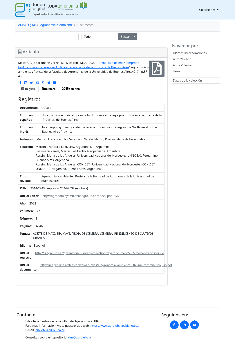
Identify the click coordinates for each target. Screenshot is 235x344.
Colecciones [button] (207, 10)
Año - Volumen (183, 65)
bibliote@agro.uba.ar (50, 330)
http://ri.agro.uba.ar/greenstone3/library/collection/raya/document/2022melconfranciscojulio (99, 253)
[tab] (28, 89)
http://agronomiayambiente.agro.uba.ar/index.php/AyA (80, 196)
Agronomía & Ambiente (56, 25)
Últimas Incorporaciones (190, 53)
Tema (176, 71)
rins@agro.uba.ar (80, 337)
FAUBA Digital (26, 25)
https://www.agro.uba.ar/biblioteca (114, 326)
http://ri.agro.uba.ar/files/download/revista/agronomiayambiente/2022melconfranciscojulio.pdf (106, 265)
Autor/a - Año (182, 59)
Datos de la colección (187, 80)
